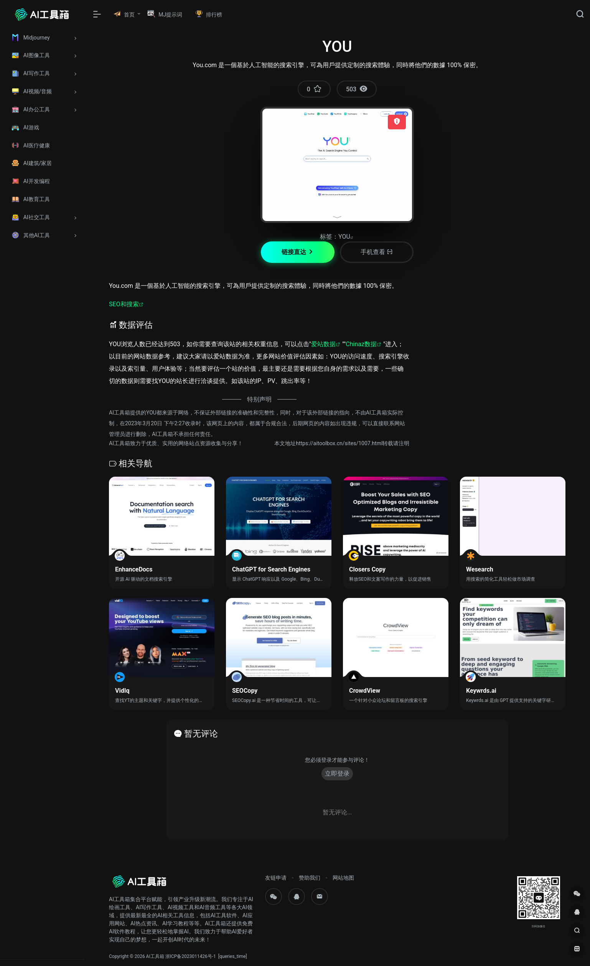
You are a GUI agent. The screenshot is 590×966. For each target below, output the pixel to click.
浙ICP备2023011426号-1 (190, 956)
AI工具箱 (155, 956)
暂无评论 (201, 733)
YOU (344, 236)
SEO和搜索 (124, 304)
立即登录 (337, 773)
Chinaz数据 (361, 344)
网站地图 (343, 878)
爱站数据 (323, 344)
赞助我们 (309, 878)
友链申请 (276, 878)
